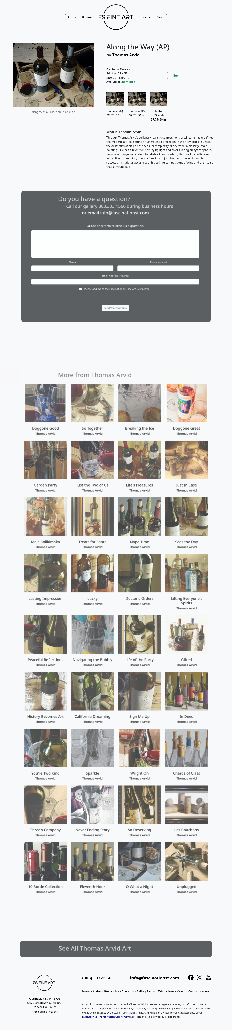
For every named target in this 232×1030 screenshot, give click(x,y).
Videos (181, 991)
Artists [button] (72, 17)
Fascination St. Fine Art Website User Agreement (107, 1016)
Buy (175, 75)
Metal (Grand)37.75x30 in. (158, 109)
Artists (97, 991)
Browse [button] (87, 17)
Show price (128, 82)
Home (86, 991)
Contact (193, 991)
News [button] (160, 17)
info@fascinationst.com (154, 978)
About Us (128, 991)
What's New (166, 991)
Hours (205, 991)
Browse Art (111, 991)
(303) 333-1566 (96, 978)
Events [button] (145, 17)
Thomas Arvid (125, 55)
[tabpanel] (160, 133)
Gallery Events (146, 991)
